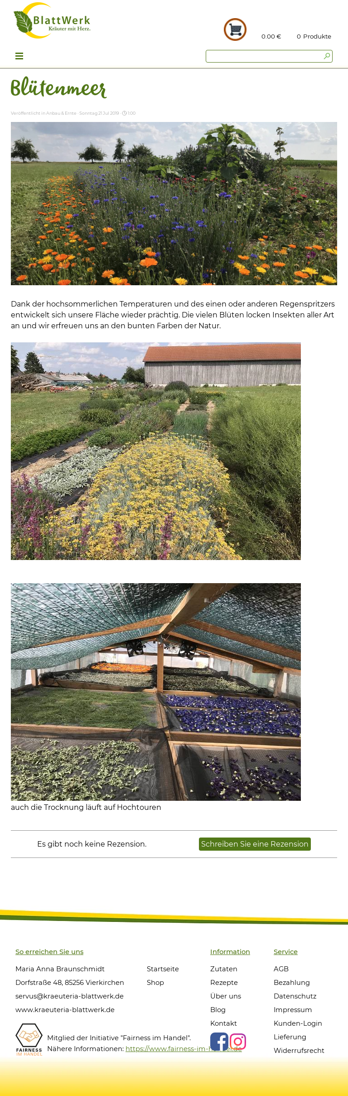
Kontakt (223, 1023)
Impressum (293, 1010)
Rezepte (224, 983)
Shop (155, 983)
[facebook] (219, 1042)
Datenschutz (295, 996)
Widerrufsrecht (299, 1051)
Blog (218, 1010)
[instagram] (238, 1042)
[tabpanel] (318, 36)
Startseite (163, 969)
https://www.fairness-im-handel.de (184, 1049)
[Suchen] (269, 56)
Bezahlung (292, 983)
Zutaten (223, 969)
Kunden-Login (298, 1023)
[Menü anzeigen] (19, 57)
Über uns (225, 996)
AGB (281, 969)
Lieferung (290, 1037)
